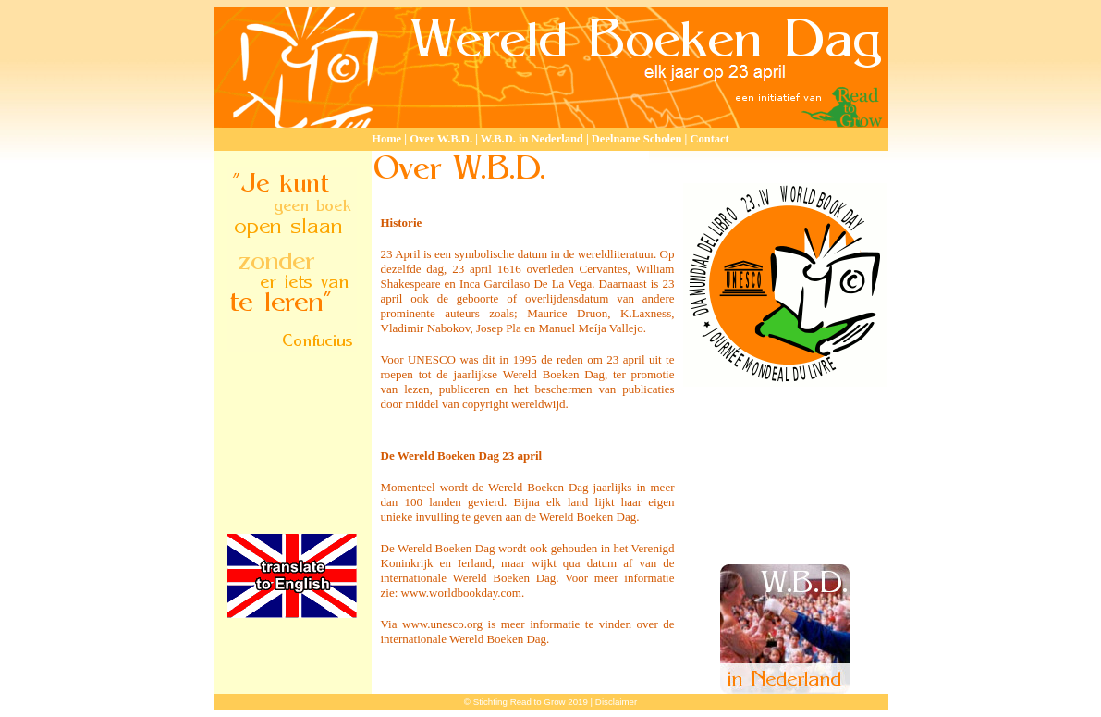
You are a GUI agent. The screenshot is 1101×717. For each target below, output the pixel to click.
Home (386, 138)
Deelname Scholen (637, 138)
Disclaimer (616, 702)
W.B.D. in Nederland (532, 138)
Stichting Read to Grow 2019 (530, 702)
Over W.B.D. (441, 138)
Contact (709, 138)
